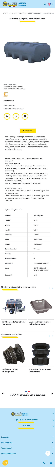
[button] (45, 4)
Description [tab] (27, 131)
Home (5, 13)
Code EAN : (8, 108)
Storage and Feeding (17, 13)
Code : (6, 105)
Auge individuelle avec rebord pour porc (39, 323)
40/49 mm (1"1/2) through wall (10, 370)
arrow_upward (48, 453)
